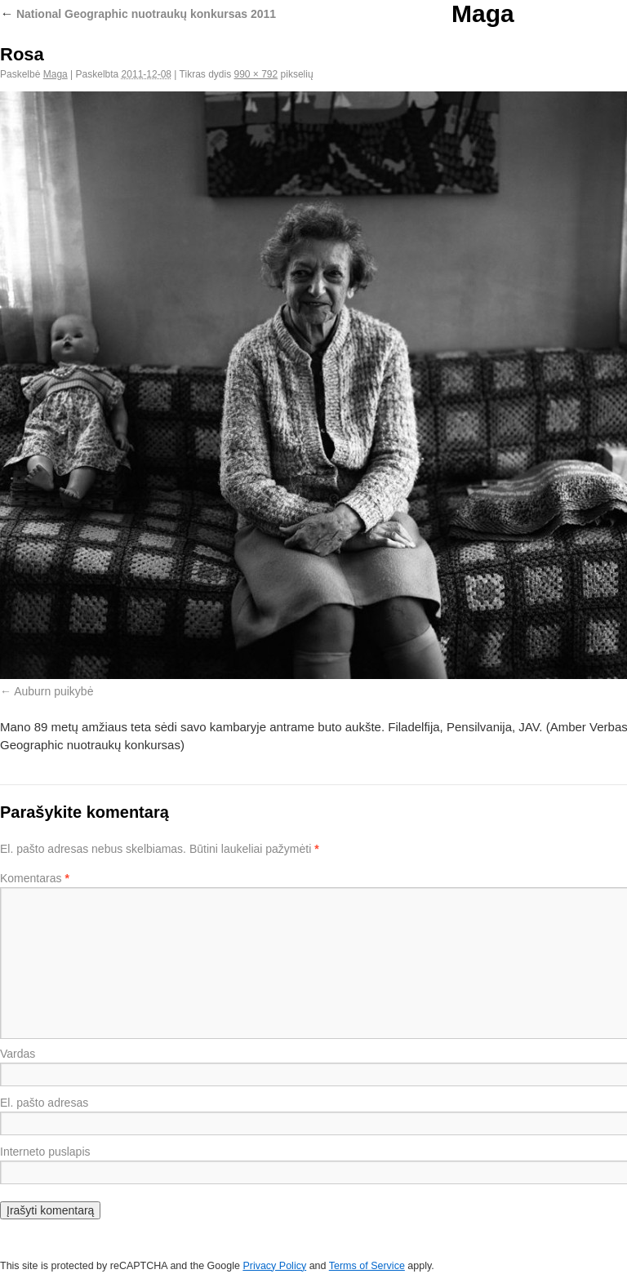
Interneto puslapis (45, 1151)
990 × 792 (256, 74)
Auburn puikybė (53, 691)
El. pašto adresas (44, 1102)
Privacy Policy (274, 1266)
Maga (482, 13)
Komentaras (34, 878)
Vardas (17, 1053)
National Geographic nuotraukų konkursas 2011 (138, 13)
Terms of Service (367, 1266)
